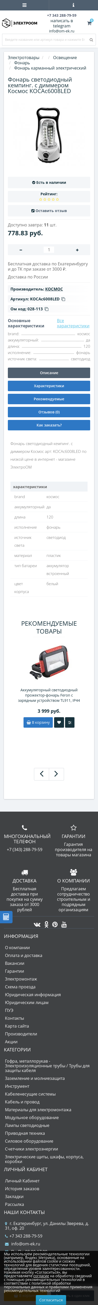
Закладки (14, 1196)
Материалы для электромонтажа (38, 1110)
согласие (41, 1275)
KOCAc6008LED (47, 298)
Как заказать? (49, 425)
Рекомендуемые (49, 398)
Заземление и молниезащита (35, 1078)
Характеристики (49, 385)
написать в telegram (61, 23)
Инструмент (17, 1086)
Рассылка (14, 1204)
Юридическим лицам (27, 1002)
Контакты (14, 1018)
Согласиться (51, 1299)
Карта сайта (17, 1026)
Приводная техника (25, 1133)
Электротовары (23, 57)
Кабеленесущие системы (30, 1094)
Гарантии (14, 971)
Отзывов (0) (49, 411)
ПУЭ (9, 1010)
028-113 (37, 308)
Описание (49, 372)
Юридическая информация (33, 995)
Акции (11, 1042)
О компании (17, 947)
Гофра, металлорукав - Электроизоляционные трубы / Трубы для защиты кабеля (47, 1065)
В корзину (38, 722)
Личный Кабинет (22, 1181)
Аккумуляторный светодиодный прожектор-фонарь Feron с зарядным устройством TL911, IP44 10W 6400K (49, 695)
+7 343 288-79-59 (23, 1236)
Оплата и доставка (23, 955)
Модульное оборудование (32, 1117)
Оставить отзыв (51, 210)
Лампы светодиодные (27, 1125)
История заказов (22, 1189)
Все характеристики (73, 323)
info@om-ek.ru (61, 31)
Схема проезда (20, 987)
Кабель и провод (22, 1102)
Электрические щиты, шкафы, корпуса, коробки (44, 1159)
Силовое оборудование (29, 1141)
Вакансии (14, 963)
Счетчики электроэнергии (31, 1149)
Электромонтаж (21, 979)
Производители (21, 1034)
